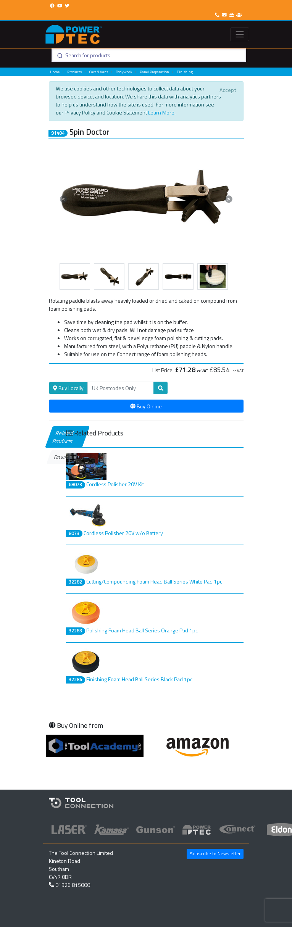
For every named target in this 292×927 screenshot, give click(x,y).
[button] (63, 198)
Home (55, 72)
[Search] (120, 388)
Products (74, 72)
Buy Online (146, 406)
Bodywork (124, 72)
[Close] (228, 90)
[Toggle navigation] (239, 34)
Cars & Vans (98, 72)
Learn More (161, 112)
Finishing (185, 72)
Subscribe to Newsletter (215, 853)
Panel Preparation (154, 72)
